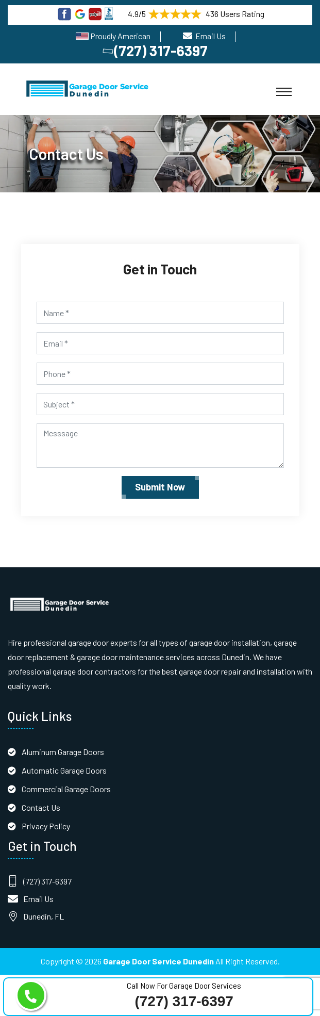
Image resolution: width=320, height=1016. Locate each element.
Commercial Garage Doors (66, 789)
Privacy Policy (46, 826)
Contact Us (41, 807)
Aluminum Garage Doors (63, 752)
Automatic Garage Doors (64, 770)
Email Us (210, 36)
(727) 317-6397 (156, 50)
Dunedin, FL (43, 916)
